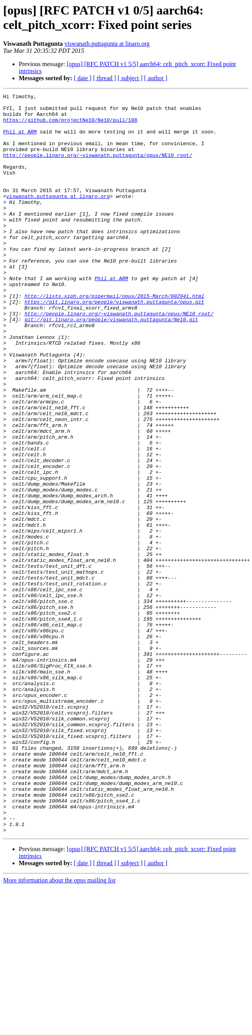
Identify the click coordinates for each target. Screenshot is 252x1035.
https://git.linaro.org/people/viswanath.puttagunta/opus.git (114, 343)
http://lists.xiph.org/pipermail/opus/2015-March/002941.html (114, 336)
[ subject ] (130, 78)
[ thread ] (104, 78)
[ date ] (82, 78)
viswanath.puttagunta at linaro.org (107, 43)
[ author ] (156, 78)
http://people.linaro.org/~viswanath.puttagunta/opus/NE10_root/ (97, 167)
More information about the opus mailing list (59, 1028)
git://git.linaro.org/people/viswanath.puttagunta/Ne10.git (111, 365)
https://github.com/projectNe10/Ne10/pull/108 (70, 125)
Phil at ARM (20, 139)
